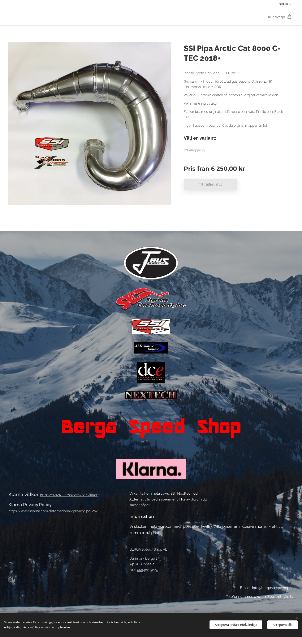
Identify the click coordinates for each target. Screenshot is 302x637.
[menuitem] (216, 17)
